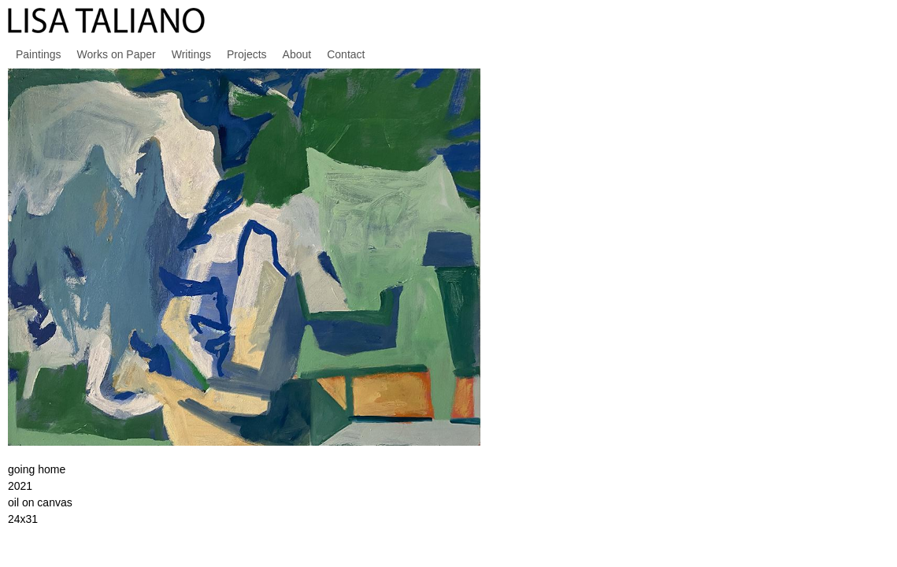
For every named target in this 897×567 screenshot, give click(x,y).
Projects (247, 54)
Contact (346, 54)
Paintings (38, 54)
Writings (191, 54)
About (297, 54)
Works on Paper (116, 54)
